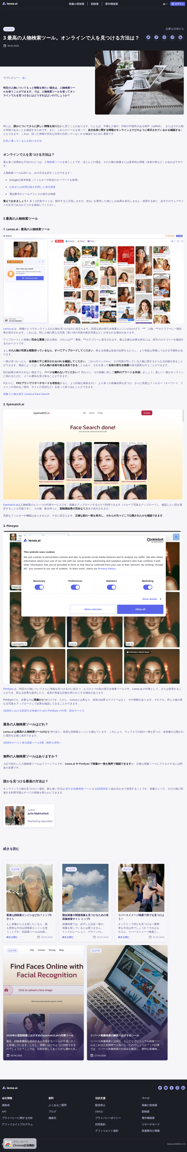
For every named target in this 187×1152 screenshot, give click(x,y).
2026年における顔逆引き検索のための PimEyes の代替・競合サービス (44, 710)
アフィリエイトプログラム (17, 1124)
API (4, 1111)
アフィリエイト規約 (106, 1130)
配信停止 (100, 1105)
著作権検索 (111, 4)
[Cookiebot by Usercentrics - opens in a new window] (149, 540)
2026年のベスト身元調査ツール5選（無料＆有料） (32, 742)
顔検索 (95, 4)
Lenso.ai (8, 328)
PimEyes (8, 689)
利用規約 (100, 1124)
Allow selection (93, 609)
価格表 (6, 1105)
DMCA (99, 1111)
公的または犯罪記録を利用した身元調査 (32, 187)
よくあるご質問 (57, 1105)
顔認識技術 (101, 788)
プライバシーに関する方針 (17, 1118)
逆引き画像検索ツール (78, 788)
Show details (149, 599)
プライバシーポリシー (108, 1118)
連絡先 (52, 1118)
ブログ (52, 1111)
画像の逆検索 (76, 4)
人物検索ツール (53, 162)
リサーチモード (151, 1124)
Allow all (140, 609)
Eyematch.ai (10, 504)
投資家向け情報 (151, 1130)
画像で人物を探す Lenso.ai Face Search (26, 394)
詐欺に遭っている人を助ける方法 (22, 141)
